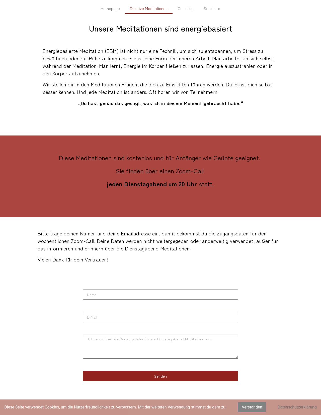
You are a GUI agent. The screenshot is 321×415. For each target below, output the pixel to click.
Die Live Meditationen (149, 8)
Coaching (186, 8)
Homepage (110, 8)
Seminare (212, 8)
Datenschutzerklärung (297, 407)
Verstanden (252, 407)
